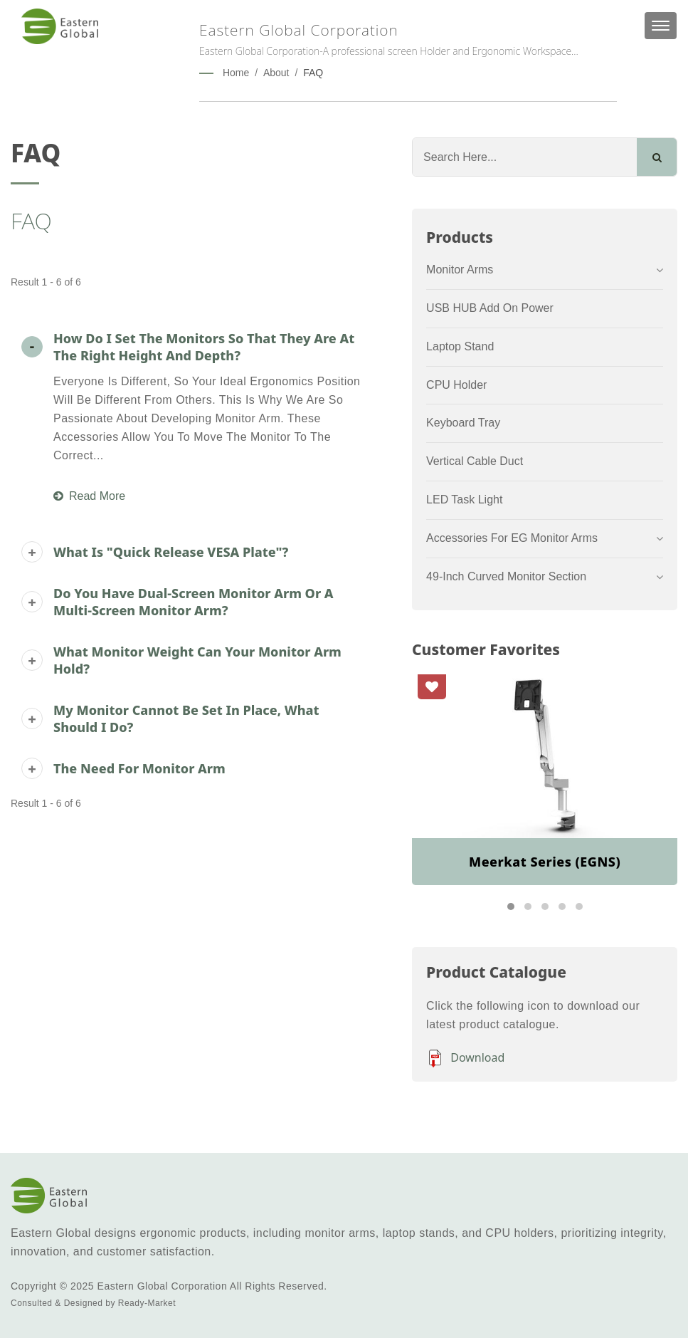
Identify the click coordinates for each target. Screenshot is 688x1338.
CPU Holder (456, 385)
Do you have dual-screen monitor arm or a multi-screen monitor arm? (193, 602)
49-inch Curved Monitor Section (506, 576)
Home (236, 72)
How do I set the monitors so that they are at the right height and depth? (203, 347)
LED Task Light (464, 499)
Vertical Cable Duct (474, 461)
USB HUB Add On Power (490, 308)
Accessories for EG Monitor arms (512, 538)
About (276, 72)
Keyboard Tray (463, 423)
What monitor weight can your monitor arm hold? (197, 660)
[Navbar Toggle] (661, 25)
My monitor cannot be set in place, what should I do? (186, 718)
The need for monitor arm (139, 768)
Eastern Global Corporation (162, 1286)
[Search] (525, 157)
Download (465, 1058)
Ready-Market (147, 1303)
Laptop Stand (460, 346)
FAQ (313, 72)
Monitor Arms (459, 269)
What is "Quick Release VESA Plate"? (170, 551)
